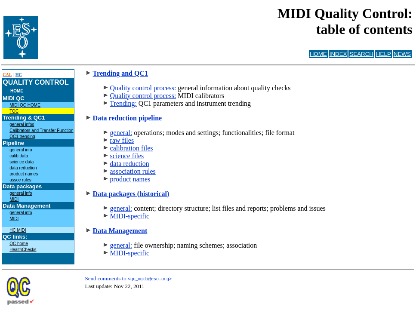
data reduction (23, 168)
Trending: (123, 103)
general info (20, 149)
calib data (18, 155)
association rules (133, 171)
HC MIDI (17, 230)
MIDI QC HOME (24, 105)
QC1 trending (22, 136)
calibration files (131, 148)
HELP (383, 54)
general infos (21, 124)
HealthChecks (22, 249)
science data (21, 162)
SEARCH (361, 54)
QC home (18, 243)
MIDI (13, 199)
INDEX (338, 54)
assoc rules (20, 180)
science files (127, 156)
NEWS (402, 54)
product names (23, 174)
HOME (318, 54)
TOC (13, 111)
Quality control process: (143, 88)
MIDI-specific (130, 216)
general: (121, 132)
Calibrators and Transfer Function (41, 130)
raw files (122, 140)
